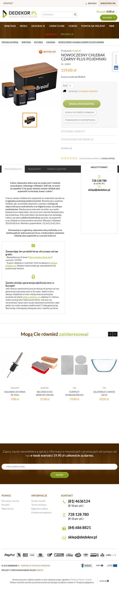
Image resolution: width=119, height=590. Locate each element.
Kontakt (8, 3)
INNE (112, 26)
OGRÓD (73, 26)
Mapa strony (8, 508)
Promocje (67, 34)
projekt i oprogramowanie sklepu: (22, 570)
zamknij (104, 580)
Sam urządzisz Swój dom (40, 257)
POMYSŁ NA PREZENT (93, 26)
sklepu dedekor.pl (31, 297)
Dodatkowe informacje (77, 139)
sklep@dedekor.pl (99, 189)
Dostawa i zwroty (73, 131)
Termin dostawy (38, 505)
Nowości (51, 34)
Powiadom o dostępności (80, 120)
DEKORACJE (38, 26)
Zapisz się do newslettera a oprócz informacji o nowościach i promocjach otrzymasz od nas (59, 453)
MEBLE (24, 26)
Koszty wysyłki (38, 501)
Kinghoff (76, 51)
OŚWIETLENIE (57, 26)
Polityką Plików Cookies (81, 580)
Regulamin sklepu (39, 508)
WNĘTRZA (10, 26)
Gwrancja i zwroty (10, 501)
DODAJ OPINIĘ (108, 158)
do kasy (109, 17)
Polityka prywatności (41, 512)
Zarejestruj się (107, 3)
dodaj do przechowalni (79, 112)
